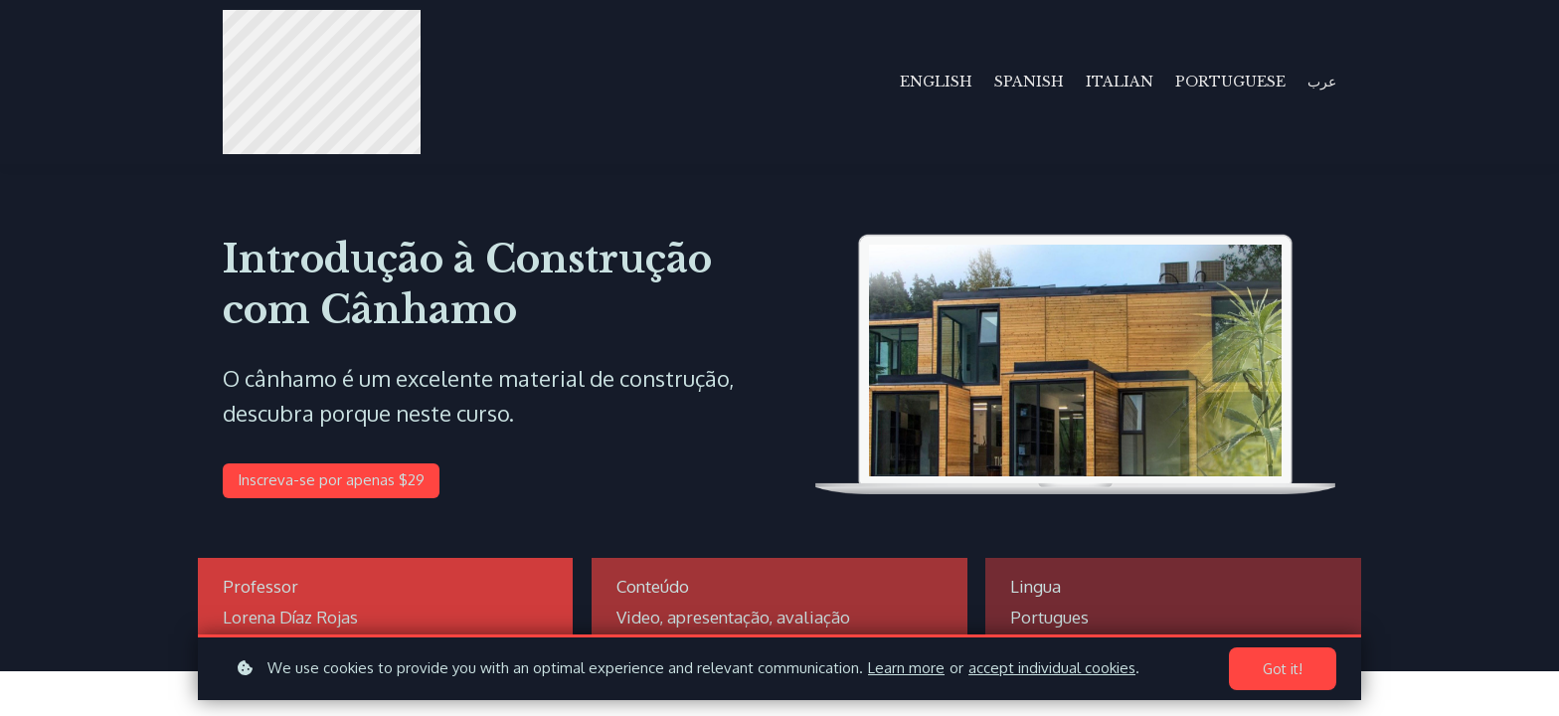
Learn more (906, 667)
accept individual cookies (1051, 667)
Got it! (1282, 668)
